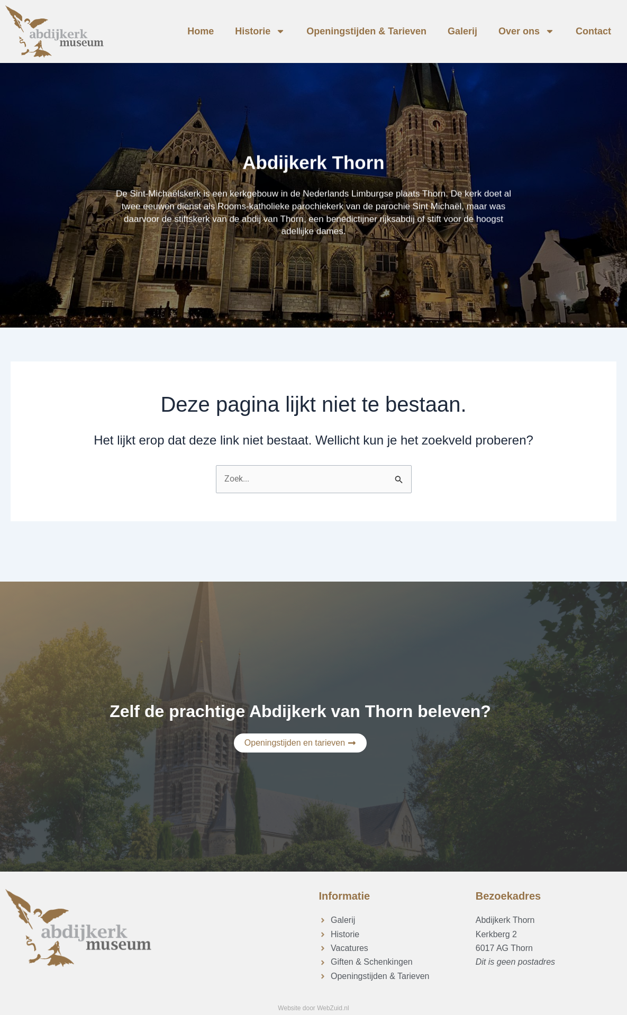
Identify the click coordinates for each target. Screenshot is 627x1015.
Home (200, 31)
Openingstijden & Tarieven (366, 31)
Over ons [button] (526, 31)
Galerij (462, 31)
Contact (593, 31)
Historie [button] (260, 31)
